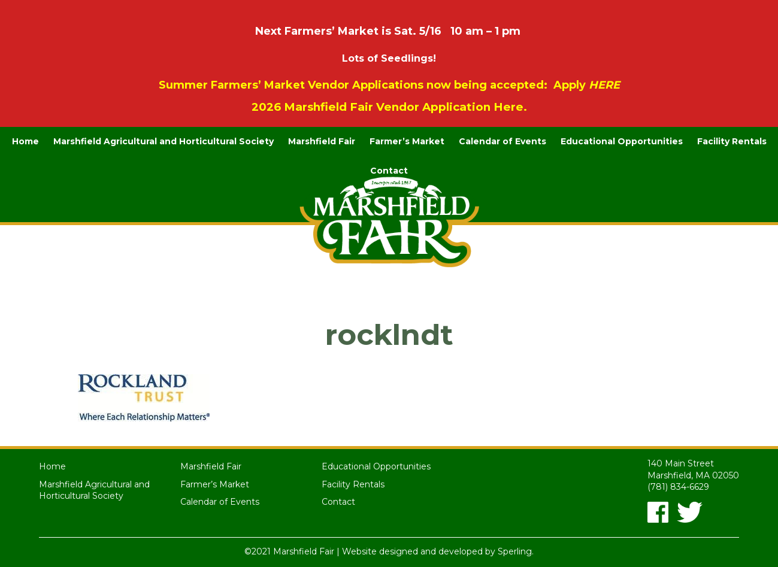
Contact (389, 170)
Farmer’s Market (407, 141)
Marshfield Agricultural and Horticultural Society (163, 141)
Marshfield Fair (321, 141)
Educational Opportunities (622, 141)
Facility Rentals (732, 141)
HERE (604, 85)
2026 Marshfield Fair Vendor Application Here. (389, 107)
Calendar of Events (502, 141)
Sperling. (516, 551)
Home (25, 141)
